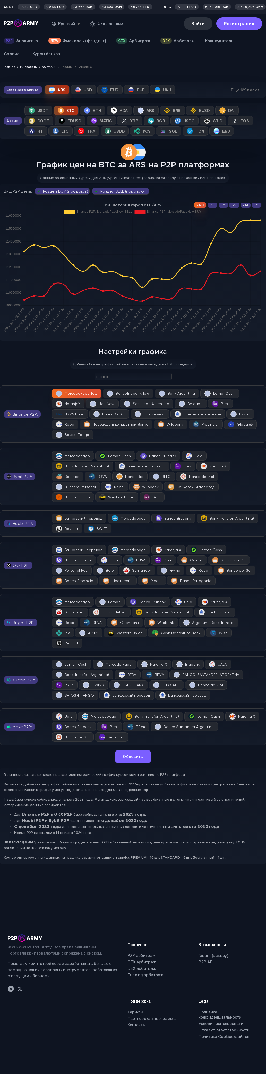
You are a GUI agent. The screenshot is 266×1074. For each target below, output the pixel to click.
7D (212, 205)
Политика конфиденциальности (220, 1015)
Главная (9, 67)
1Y (256, 205)
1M (223, 205)
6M (245, 205)
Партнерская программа (151, 1018)
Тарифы (135, 1012)
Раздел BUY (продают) (62, 191)
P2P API (206, 961)
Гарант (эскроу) (213, 955)
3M (234, 205)
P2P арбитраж (141, 955)
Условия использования (222, 1023)
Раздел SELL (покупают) (121, 191)
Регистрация (239, 23)
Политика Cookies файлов (224, 1036)
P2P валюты (28, 67)
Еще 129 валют (245, 89)
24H (200, 205)
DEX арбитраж (141, 968)
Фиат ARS (49, 67)
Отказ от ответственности (224, 1030)
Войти (198, 23)
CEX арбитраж (141, 961)
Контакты (136, 1024)
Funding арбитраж (145, 974)
